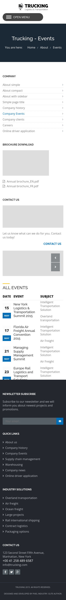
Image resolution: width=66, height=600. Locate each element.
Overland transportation (21, 498)
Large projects (14, 515)
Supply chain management (22, 459)
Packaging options (17, 531)
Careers (8, 125)
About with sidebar (15, 96)
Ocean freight (14, 509)
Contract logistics (16, 526)
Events (57, 47)
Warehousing (14, 465)
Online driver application (19, 131)
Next (55, 267)
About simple (11, 85)
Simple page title (13, 102)
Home (31, 47)
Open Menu (21, 17)
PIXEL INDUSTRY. (40, 593)
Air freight (11, 503)
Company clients (13, 119)
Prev (55, 257)
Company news (15, 470)
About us (11, 442)
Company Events (13, 114)
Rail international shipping (22, 520)
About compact (13, 90)
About (44, 47)
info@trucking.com (15, 565)
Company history (14, 108)
